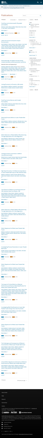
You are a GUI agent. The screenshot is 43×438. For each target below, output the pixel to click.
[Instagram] (8, 431)
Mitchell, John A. (4, 87)
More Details (4, 30)
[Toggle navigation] (2, 7)
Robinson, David (4, 26)
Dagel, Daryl (15, 122)
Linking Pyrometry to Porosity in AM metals (12, 84)
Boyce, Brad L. (18, 45)
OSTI (6, 35)
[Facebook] (2, 431)
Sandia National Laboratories (8, 416)
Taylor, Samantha (5, 251)
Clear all (36, 19)
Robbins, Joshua (4, 48)
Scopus (10, 78)
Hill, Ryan (24, 250)
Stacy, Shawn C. (19, 44)
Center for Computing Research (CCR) (13, 8)
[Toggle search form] (38, 2)
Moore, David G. (5, 45)
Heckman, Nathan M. (5, 66)
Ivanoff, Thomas (13, 66)
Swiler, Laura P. (13, 70)
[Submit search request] (40, 15)
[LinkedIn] (10, 431)
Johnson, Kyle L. (4, 292)
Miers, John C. (8, 294)
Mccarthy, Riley (8, 46)
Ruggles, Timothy (12, 48)
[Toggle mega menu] (41, 2)
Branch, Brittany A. (20, 48)
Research (5, 5)
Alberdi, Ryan (14, 46)
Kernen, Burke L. (20, 293)
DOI (2, 35)
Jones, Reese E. (20, 70)
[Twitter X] (3, 431)
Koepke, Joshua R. (5, 69)
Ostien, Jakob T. (22, 290)
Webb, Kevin (7, 330)
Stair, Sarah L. (18, 289)
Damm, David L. (12, 44)
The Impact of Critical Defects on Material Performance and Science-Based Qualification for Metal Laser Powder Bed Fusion (13, 286)
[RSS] (12, 431)
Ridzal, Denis (18, 26)
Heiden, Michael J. (21, 46)
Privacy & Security (11, 409)
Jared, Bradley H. (11, 28)
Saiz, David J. (5, 28)
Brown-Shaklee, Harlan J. (15, 270)
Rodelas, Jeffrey (12, 69)
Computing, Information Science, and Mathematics (19, 5)
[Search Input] (32, 15)
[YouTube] (5, 431)
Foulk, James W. (8, 293)
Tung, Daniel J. (11, 68)
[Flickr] (7, 431)
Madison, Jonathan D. (20, 69)
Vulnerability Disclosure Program (26, 434)
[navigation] (14, 20)
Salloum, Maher (12, 26)
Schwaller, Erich (11, 269)
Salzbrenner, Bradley (5, 70)
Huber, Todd (17, 68)
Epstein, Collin (12, 45)
